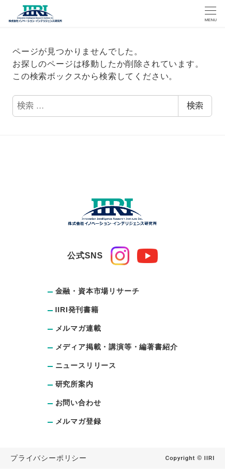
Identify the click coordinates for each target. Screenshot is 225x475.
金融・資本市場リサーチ (97, 291)
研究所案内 (74, 384)
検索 (195, 105)
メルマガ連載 (78, 328)
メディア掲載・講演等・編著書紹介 (116, 347)
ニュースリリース (85, 365)
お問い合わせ (78, 403)
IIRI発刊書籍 (77, 309)
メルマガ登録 (78, 421)
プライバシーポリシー (48, 458)
